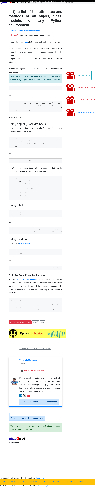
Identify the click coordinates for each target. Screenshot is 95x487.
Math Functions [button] (25, 348)
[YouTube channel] (28, 395)
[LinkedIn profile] (20, 395)
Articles (69, 481)
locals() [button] (35, 322)
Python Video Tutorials (78, 75)
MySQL (13, 481)
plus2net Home (25, 2)
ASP (45, 481)
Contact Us (69, 2)
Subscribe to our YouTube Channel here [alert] (39, 402)
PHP (23, 481)
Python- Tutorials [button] (45, 348)
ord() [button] (42, 322)
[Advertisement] (35, 460)
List (26, 42)
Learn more (40, 478)
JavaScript (33, 481)
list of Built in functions (27, 279)
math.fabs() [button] (35, 348)
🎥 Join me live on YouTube (32, 371)
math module (24, 243)
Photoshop (55, 481)
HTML (3, 481)
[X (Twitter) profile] (24, 395)
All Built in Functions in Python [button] (20, 322)
